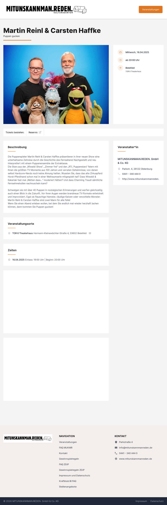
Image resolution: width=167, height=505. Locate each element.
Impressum (141, 501)
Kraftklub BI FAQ (67, 481)
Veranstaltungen (150, 9)
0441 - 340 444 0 (129, 173)
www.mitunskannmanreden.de (133, 458)
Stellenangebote (68, 486)
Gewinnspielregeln (69, 458)
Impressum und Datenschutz (74, 475)
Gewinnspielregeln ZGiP (71, 470)
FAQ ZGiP (64, 464)
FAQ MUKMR (65, 447)
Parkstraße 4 (124, 442)
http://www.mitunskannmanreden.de (140, 178)
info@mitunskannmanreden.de (133, 447)
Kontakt (63, 453)
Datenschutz (157, 501)
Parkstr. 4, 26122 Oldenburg (135, 168)
